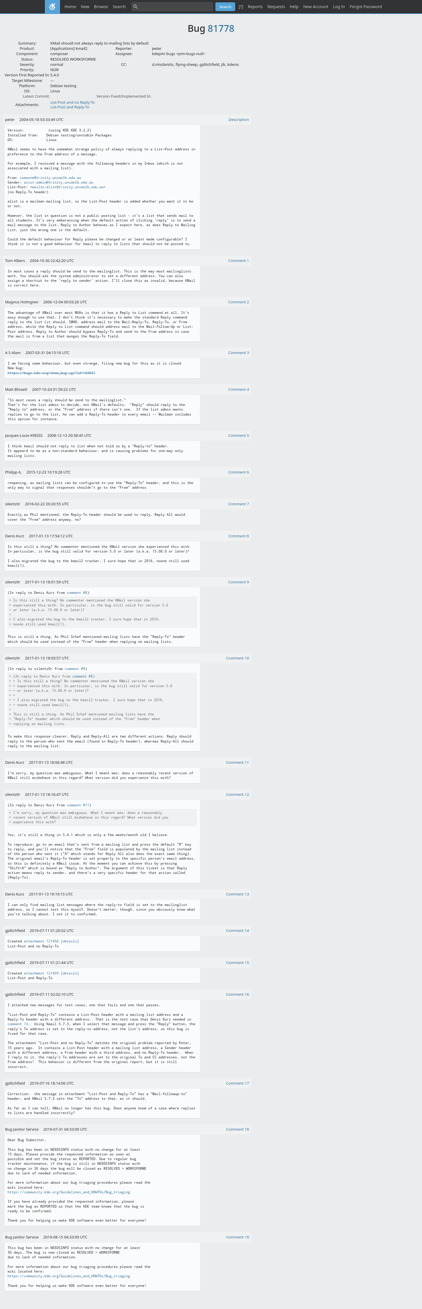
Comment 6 (238, 472)
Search (119, 6)
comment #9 (75, 669)
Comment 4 (238, 389)
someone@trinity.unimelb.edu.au (50, 178)
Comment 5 (238, 435)
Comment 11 (237, 762)
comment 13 (18, 1024)
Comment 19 (237, 1237)
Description (239, 119)
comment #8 (77, 593)
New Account (315, 6)
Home (70, 6)
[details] (70, 941)
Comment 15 (237, 962)
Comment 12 (237, 794)
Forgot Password (366, 6)
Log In (339, 6)
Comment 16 (237, 994)
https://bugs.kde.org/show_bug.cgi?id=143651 (51, 373)
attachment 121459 (41, 973)
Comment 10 (237, 658)
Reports (255, 6)
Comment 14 (237, 930)
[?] (241, 6)
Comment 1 (238, 260)
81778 (221, 28)
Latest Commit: (36, 96)
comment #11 (78, 805)
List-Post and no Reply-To (72, 102)
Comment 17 (237, 1083)
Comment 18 (237, 1129)
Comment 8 (238, 536)
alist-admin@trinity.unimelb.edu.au (58, 182)
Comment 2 (238, 302)
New (85, 6)
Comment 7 (238, 503)
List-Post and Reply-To (69, 107)
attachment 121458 (41, 941)
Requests (276, 6)
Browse (101, 6)
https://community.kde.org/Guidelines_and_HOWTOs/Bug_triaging (69, 1192)
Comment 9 (238, 582)
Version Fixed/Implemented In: (123, 96)
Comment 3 (238, 352)
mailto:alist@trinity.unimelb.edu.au (67, 187)
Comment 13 (237, 894)
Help (294, 6)
